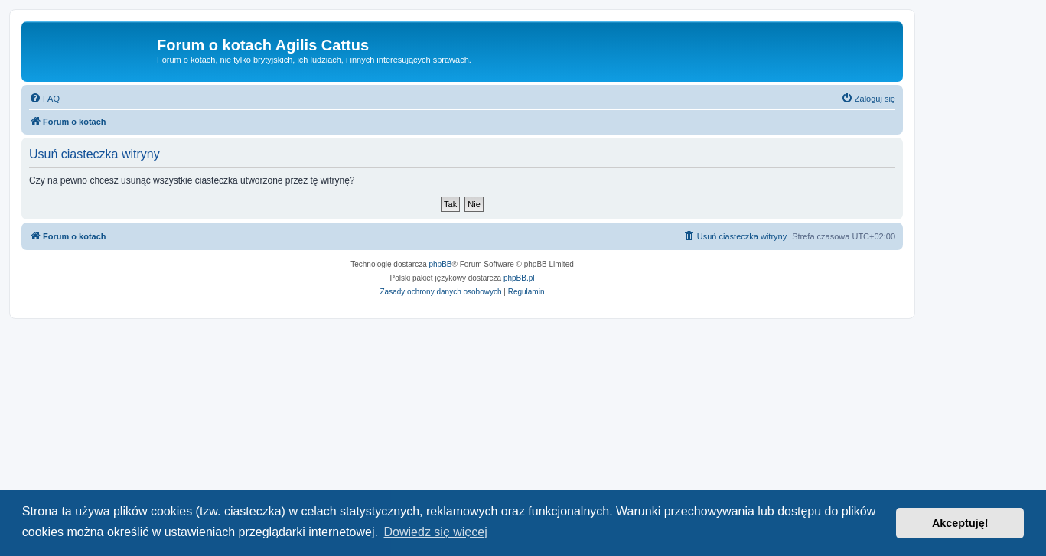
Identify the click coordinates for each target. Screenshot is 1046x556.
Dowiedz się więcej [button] (435, 531)
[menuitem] (44, 98)
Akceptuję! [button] (960, 523)
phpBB (440, 264)
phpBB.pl (519, 278)
